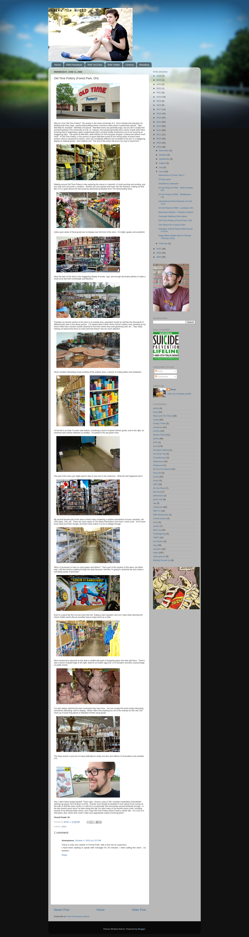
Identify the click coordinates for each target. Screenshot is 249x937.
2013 (159, 126)
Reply (64, 855)
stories (156, 526)
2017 (159, 109)
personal (157, 492)
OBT (155, 484)
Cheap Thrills (159, 423)
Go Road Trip (159, 454)
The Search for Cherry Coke (171, 225)
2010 (159, 138)
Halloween (158, 461)
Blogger (141, 929)
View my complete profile (179, 394)
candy (156, 419)
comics (156, 431)
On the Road (159, 488)
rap (154, 503)
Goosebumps (159, 457)
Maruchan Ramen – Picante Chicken (175, 212)
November (164, 150)
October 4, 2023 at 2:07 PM (88, 840)
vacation (157, 549)
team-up (157, 530)
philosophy (158, 495)
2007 (159, 249)
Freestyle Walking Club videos (172, 216)
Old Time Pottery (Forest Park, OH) (175, 220)
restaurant (158, 507)
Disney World (159, 435)
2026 (159, 76)
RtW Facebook (74, 64)
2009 (159, 143)
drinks (156, 438)
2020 (159, 97)
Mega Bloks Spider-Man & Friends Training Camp (174, 236)
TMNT (156, 537)
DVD (155, 442)
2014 (159, 122)
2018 (159, 105)
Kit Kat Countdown (162, 469)
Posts (159, 371)
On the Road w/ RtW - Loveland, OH (175, 208)
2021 (159, 92)
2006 (159, 253)
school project (159, 518)
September (164, 159)
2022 (159, 88)
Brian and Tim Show (162, 416)
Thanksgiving (159, 534)
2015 (159, 117)
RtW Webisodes (160, 514)
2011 (159, 134)
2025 (159, 80)
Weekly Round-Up (161, 560)
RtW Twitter (114, 64)
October (163, 155)
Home (57, 64)
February (163, 243)
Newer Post (61, 909)
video (155, 552)
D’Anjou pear (164, 179)
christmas (157, 427)
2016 (159, 113)
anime (156, 408)
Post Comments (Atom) (78, 916)
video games (159, 556)
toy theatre (158, 541)
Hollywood (158, 465)
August (162, 163)
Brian (173, 389)
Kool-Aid (157, 473)
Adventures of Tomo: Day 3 (171, 175)
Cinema (129, 64)
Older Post (139, 909)
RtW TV (157, 511)
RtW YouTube (94, 64)
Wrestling (144, 64)
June (161, 171)
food (155, 446)
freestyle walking (161, 450)
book (155, 412)
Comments (161, 376)
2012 (159, 130)
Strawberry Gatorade (168, 183)
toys (155, 545)
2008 (159, 147)
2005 (159, 257)
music (156, 480)
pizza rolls (158, 499)
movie (156, 476)
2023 (159, 84)
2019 (159, 101)
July (161, 167)
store (63, 826)
